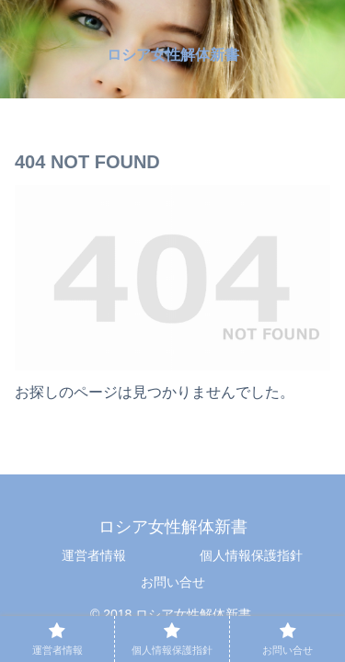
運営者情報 (94, 555)
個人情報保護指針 (251, 555)
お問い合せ (173, 582)
